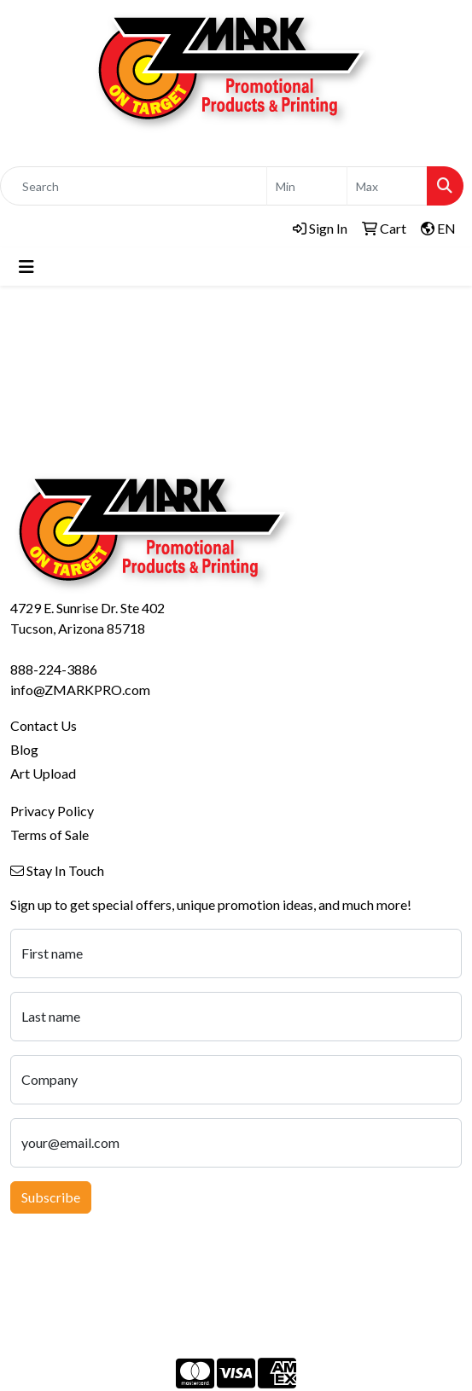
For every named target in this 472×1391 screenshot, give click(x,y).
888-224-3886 (53, 669)
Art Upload (43, 773)
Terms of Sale (49, 834)
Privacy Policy (52, 811)
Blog (24, 749)
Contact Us (43, 725)
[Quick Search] (133, 186)
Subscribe (50, 1197)
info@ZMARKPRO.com (80, 689)
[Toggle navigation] (26, 266)
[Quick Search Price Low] (306, 186)
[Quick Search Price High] (387, 186)
